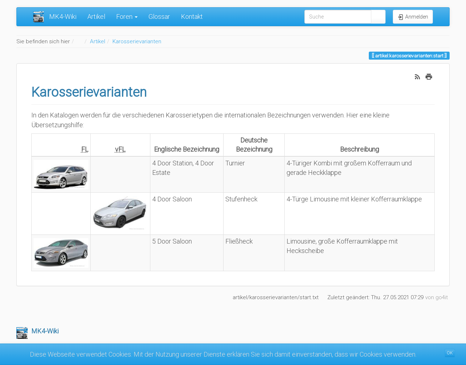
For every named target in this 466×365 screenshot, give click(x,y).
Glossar (159, 16)
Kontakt (192, 16)
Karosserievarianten (136, 41)
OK (450, 353)
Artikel (96, 16)
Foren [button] (127, 16)
